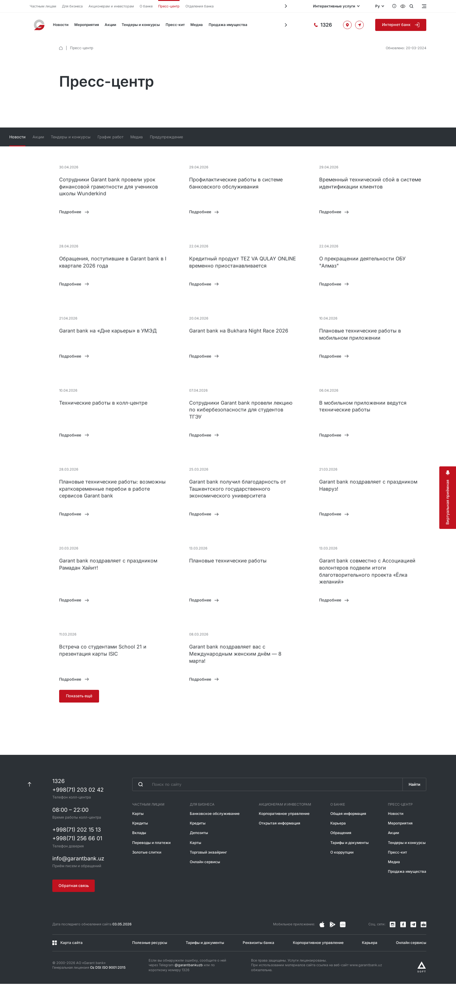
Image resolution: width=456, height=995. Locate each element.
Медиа (196, 25)
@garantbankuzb (189, 976)
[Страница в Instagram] (322, 935)
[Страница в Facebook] (332, 935)
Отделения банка (199, 6)
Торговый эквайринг (208, 863)
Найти (414, 795)
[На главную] (40, 24)
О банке (146, 6)
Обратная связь (74, 896)
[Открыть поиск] (411, 6)
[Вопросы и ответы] (394, 6)
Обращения (340, 844)
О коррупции (342, 863)
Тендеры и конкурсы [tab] (124, 137)
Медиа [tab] (193, 137)
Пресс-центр (169, 6)
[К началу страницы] (30, 795)
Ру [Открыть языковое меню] (377, 6)
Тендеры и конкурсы (141, 25)
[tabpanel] (228, 445)
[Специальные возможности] (403, 6)
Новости (60, 25)
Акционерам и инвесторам (111, 6)
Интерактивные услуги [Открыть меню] (334, 6)
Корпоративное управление (284, 825)
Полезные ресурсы (149, 954)
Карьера (338, 834)
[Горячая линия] (323, 25)
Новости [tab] (67, 137)
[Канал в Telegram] (413, 935)
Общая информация (348, 825)
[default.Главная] (61, 48)
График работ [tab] (165, 137)
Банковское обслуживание (215, 825)
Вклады (139, 844)
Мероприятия (86, 25)
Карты (138, 825)
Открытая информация (279, 834)
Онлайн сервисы (205, 873)
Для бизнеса (72, 6)
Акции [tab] (89, 137)
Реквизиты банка (258, 954)
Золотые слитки (146, 863)
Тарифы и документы (349, 853)
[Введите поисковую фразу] (267, 795)
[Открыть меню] (423, 6)
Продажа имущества (228, 25)
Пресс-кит (175, 25)
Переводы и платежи (151, 853)
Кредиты (140, 834)
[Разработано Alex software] (421, 978)
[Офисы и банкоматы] (347, 25)
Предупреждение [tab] (224, 137)
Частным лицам (43, 6)
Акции (110, 25)
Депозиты (199, 844)
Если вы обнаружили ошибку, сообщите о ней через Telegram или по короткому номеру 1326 (187, 976)
